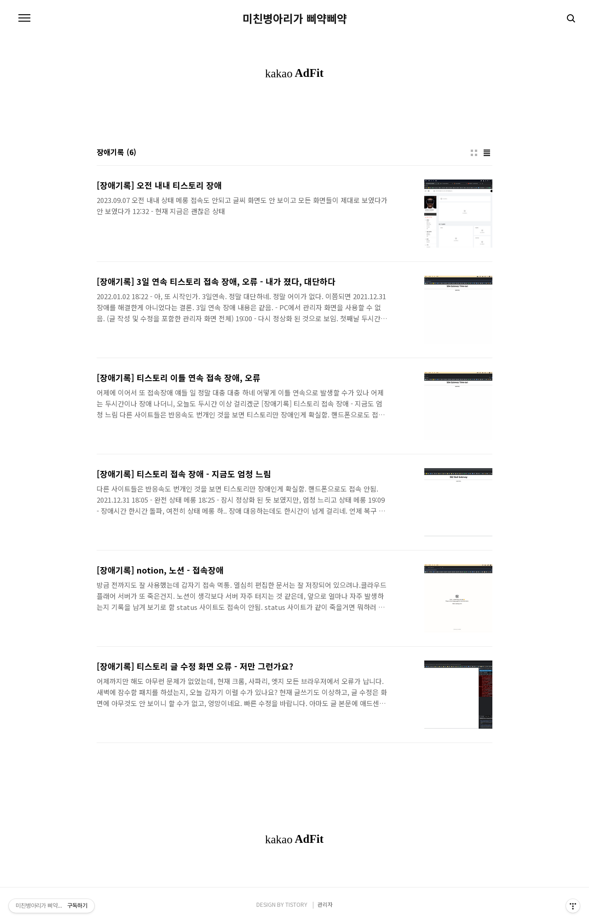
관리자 (325, 904)
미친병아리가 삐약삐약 (295, 18)
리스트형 (486, 152)
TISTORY (296, 904)
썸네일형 (473, 152)
